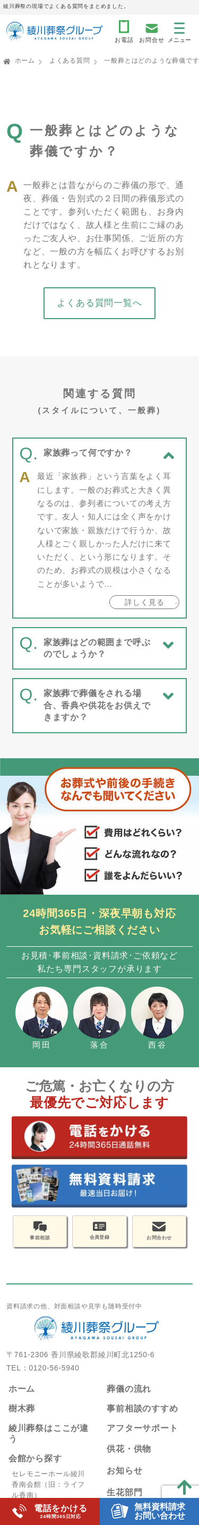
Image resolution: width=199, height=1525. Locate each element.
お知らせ (124, 1477)
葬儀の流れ (129, 1395)
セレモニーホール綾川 (48, 1480)
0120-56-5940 (54, 1374)
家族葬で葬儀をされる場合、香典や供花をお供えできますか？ (97, 705)
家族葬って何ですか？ (88, 452)
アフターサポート (142, 1434)
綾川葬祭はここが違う (48, 1440)
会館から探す (35, 1464)
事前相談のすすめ (142, 1414)
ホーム (25, 60)
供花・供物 (129, 1455)
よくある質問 (69, 60)
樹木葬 (21, 1414)
